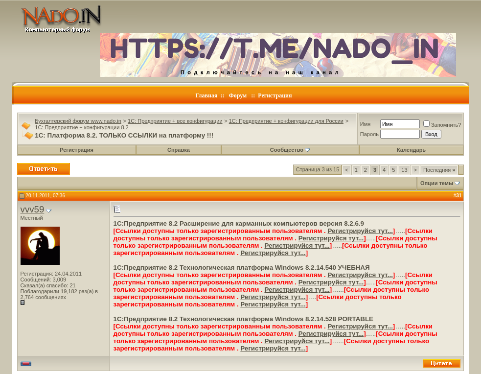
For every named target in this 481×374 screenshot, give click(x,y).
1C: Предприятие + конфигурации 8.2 (81, 127)
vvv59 (33, 209)
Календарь (411, 150)
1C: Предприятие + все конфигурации (175, 121)
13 (404, 170)
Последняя (439, 170)
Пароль (369, 134)
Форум (238, 95)
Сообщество (290, 150)
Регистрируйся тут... (359, 230)
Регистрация (275, 95)
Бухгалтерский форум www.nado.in (78, 121)
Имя (365, 124)
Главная (207, 95)
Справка (178, 150)
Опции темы (436, 183)
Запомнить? (442, 125)
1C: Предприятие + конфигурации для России (286, 121)
